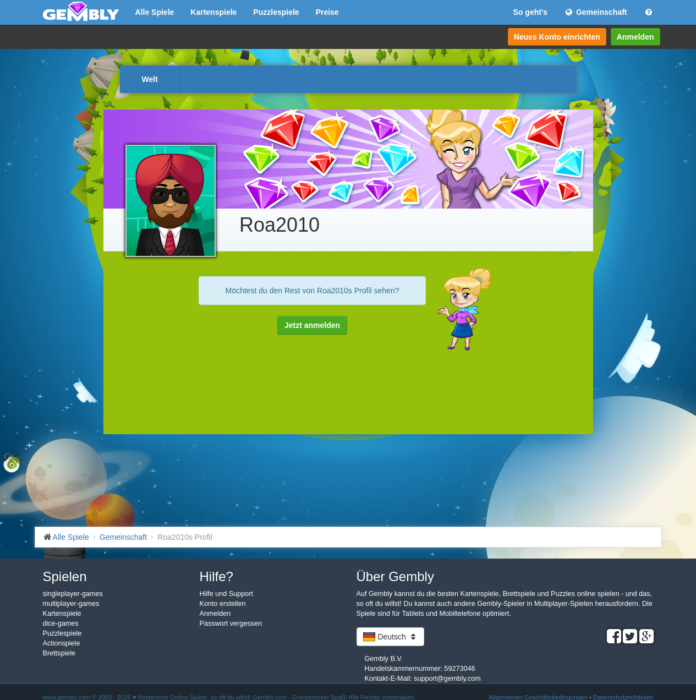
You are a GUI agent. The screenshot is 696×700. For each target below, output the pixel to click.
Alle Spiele (154, 12)
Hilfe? (216, 576)
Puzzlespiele (276, 12)
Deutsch (390, 636)
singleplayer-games (73, 594)
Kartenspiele (213, 12)
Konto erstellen (223, 604)
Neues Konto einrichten (557, 36)
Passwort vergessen (231, 623)
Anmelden (635, 36)
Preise (327, 12)
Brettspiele (59, 653)
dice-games (61, 623)
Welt (150, 79)
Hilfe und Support (226, 594)
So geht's (530, 12)
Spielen (65, 576)
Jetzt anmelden (312, 325)
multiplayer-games (71, 604)
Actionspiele (61, 643)
